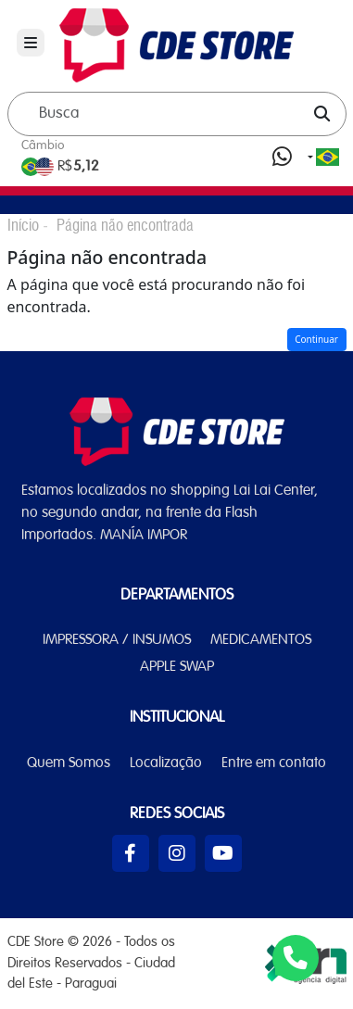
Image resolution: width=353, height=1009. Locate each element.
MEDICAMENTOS (260, 640)
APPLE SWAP (177, 667)
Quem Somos (68, 763)
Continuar (316, 339)
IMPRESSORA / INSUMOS (117, 640)
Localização (166, 763)
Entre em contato (273, 763)
